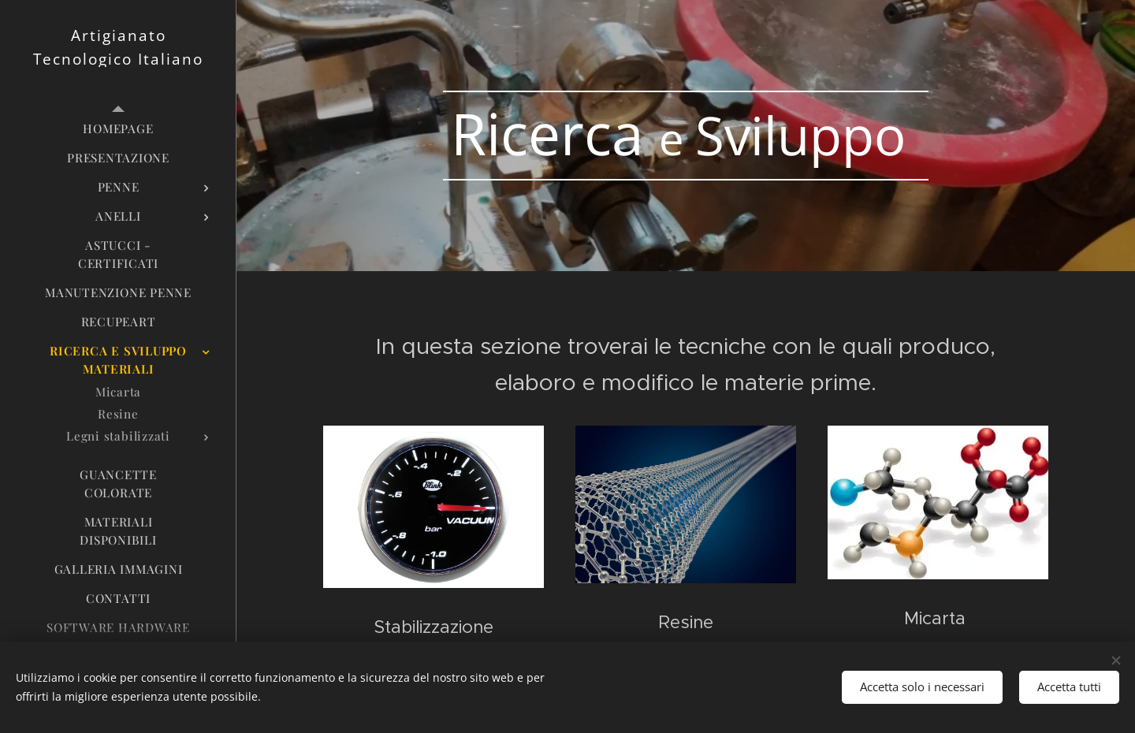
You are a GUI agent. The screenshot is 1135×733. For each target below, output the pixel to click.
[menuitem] (118, 129)
